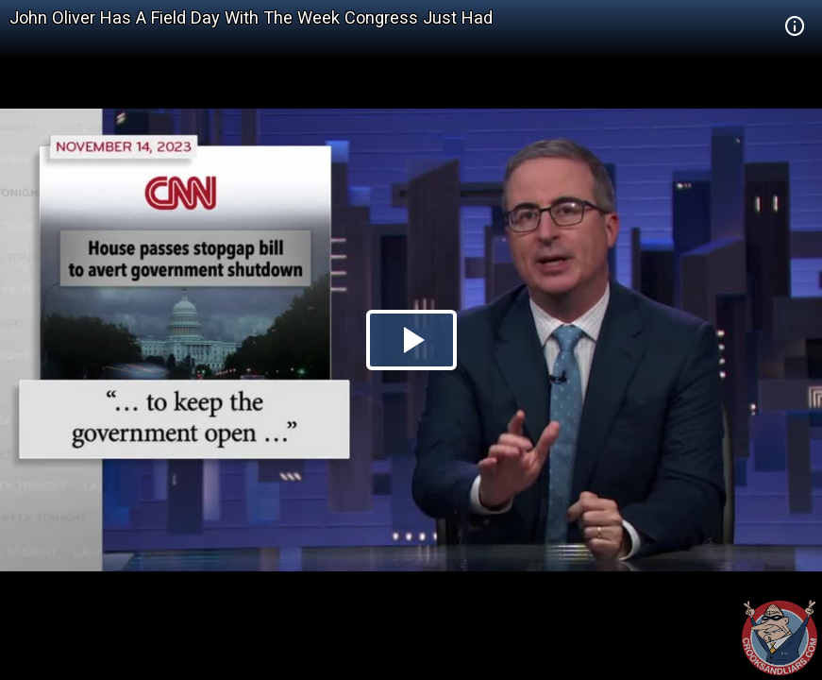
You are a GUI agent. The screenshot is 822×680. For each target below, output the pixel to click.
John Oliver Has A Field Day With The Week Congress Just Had (251, 17)
